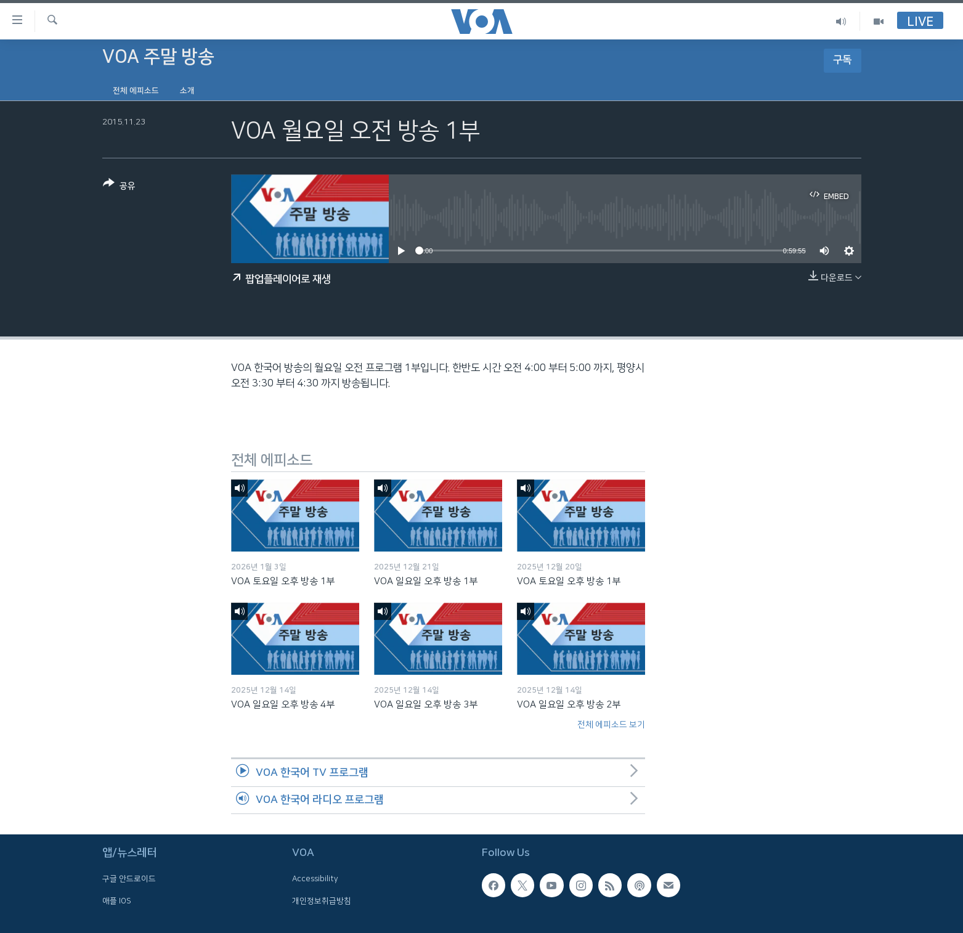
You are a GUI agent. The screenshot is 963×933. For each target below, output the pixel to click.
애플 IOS (116, 901)
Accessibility (315, 879)
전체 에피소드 (136, 90)
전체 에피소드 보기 (611, 725)
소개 (187, 90)
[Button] (119, 187)
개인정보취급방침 (321, 901)
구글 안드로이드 (129, 879)
